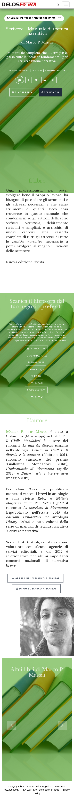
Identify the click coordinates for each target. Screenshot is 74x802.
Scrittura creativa (55, 70)
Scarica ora (50, 91)
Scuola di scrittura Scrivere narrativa (31, 18)
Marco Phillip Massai (26, 432)
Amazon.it (36, 359)
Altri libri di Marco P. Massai (35, 574)
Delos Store (36, 345)
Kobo (36, 373)
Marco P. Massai (39, 42)
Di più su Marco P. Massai (36, 584)
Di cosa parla (22, 91)
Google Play (36, 387)
